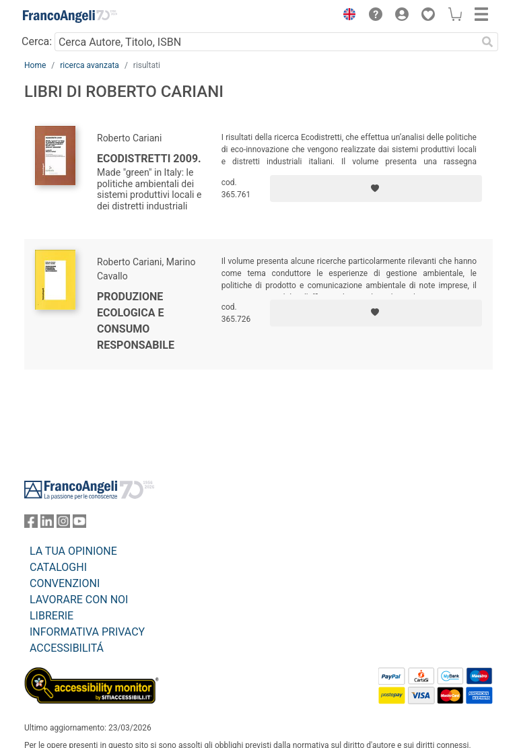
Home (35, 65)
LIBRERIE (51, 615)
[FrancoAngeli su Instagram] (63, 524)
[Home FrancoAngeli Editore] (70, 16)
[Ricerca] (487, 41)
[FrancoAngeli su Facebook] (31, 524)
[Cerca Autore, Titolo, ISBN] (266, 41)
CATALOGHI (58, 567)
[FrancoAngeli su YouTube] (79, 524)
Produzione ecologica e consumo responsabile (135, 320)
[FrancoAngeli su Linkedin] (47, 524)
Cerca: (37, 41)
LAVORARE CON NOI (79, 599)
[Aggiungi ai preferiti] (376, 188)
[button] (346, 16)
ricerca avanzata (89, 65)
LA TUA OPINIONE (73, 551)
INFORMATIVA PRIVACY (87, 631)
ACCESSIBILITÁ (67, 648)
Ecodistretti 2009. (149, 158)
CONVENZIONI (65, 583)
